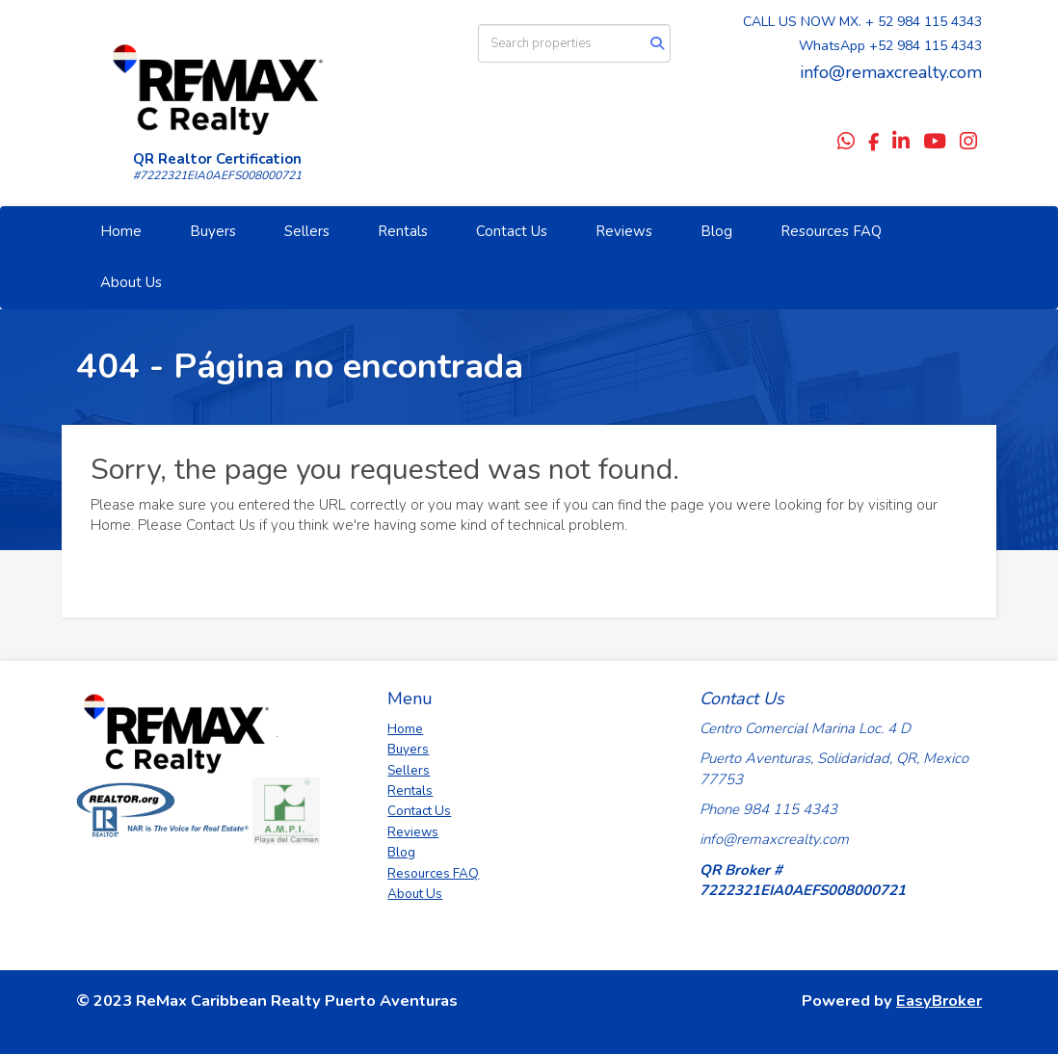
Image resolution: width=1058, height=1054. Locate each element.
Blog (716, 231)
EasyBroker (939, 1000)
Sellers (307, 231)
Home (121, 231)
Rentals (403, 231)
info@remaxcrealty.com (891, 72)
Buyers (213, 231)
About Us (131, 282)
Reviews (623, 231)
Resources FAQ (831, 231)
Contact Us (511, 231)
